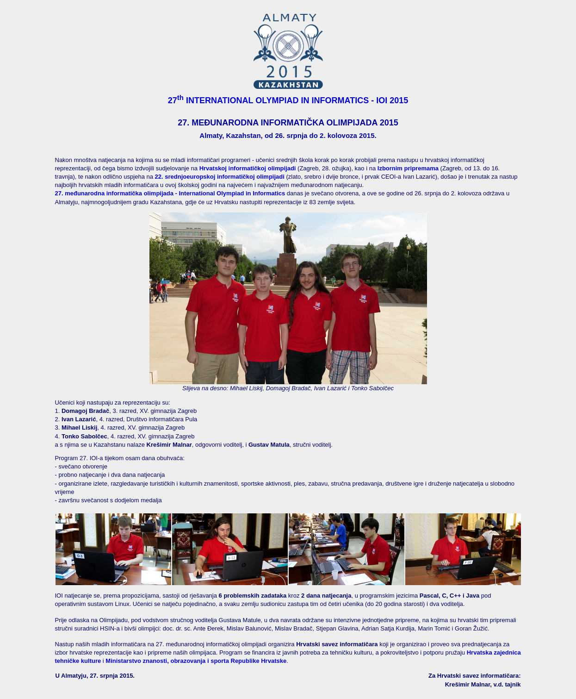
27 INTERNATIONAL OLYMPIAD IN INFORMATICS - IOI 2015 (288, 100)
